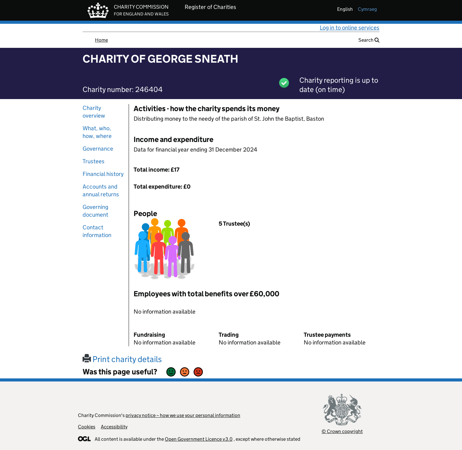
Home (101, 40)
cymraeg (367, 9)
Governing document (95, 210)
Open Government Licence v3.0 (199, 439)
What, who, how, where (97, 132)
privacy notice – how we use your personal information (183, 415)
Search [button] (368, 40)
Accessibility (114, 427)
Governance (98, 148)
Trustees (94, 161)
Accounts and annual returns (101, 190)
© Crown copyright (342, 431)
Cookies (86, 427)
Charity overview (94, 111)
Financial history (103, 173)
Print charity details (122, 359)
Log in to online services (349, 27)
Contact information (97, 231)
